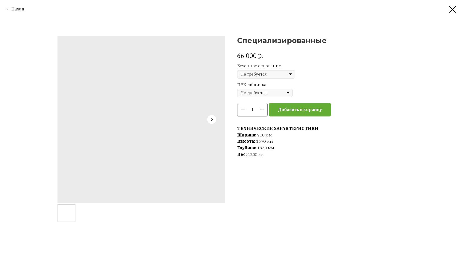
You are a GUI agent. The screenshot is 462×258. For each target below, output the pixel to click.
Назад (18, 9)
